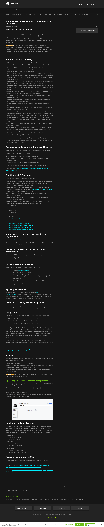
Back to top (8, 486)
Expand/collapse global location (97, 14)
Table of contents (88, 31)
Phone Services (34, 499)
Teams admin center (19, 239)
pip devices (53, 499)
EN (90, 525)
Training (43, 508)
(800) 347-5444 (52, 517)
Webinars (61, 508)
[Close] (101, 524)
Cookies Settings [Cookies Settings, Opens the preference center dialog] (69, 524)
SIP (57, 499)
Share (96, 26)
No (29, 490)
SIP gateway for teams (65, 499)
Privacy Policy (52, 520)
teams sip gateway (76, 499)
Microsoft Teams (17, 14)
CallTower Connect (91, 4)
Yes (23, 490)
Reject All (79, 524)
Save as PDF (94, 26)
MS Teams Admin (31, 14)
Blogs (80, 508)
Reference (15, 499)
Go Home (80, 4)
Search (7, 10)
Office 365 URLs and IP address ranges (42, 189)
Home (8, 14)
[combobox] (91, 525)
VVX (83, 499)
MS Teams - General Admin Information (50, 14)
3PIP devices (45, 499)
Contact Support (23, 508)
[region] (52, 524)
